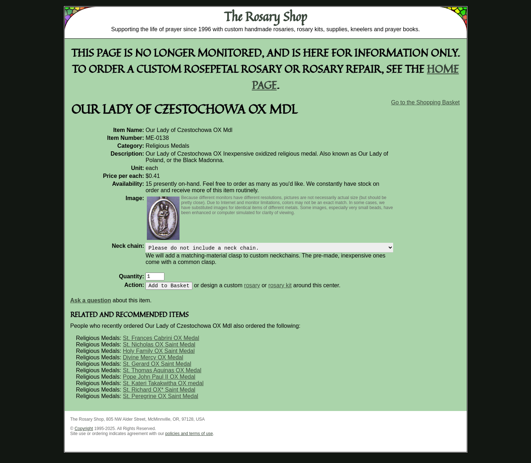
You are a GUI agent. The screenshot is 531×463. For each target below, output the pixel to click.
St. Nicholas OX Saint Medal (159, 349)
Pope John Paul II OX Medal (159, 381)
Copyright (84, 432)
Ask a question (90, 305)
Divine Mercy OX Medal (153, 362)
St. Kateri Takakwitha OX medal (163, 387)
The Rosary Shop (265, 16)
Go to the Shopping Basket (425, 102)
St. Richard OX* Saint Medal (159, 394)
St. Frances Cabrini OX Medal (161, 342)
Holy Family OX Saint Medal (159, 355)
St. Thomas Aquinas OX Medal (162, 375)
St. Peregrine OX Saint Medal (160, 400)
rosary (252, 290)
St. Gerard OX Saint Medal (157, 368)
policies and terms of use (189, 437)
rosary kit (280, 290)
